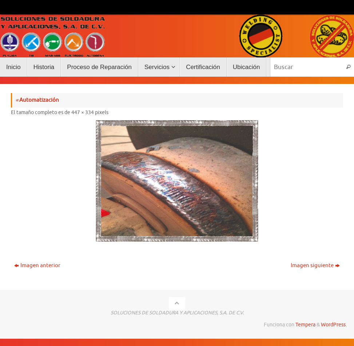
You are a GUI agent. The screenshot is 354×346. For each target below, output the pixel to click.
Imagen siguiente (315, 265)
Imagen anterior (37, 265)
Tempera (305, 325)
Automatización (37, 100)
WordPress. (334, 325)
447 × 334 (82, 112)
